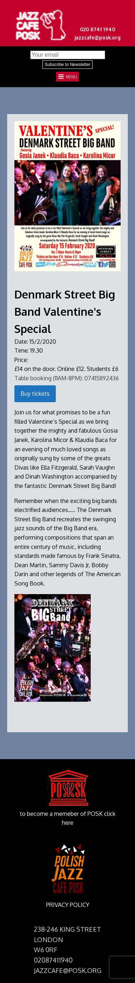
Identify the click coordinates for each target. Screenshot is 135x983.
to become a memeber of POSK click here (68, 818)
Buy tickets (35, 393)
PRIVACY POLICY (67, 904)
